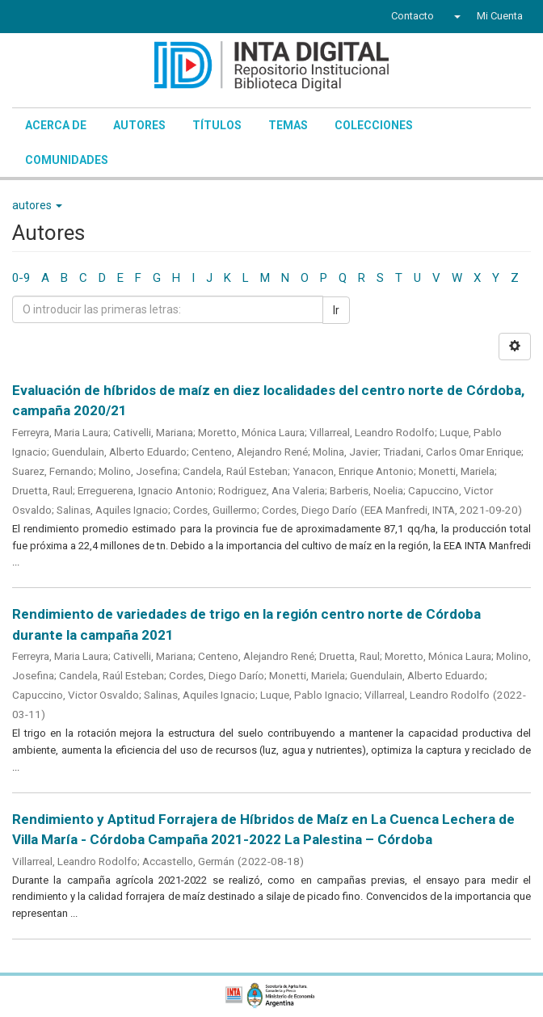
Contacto (412, 16)
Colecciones (374, 125)
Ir (336, 310)
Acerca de (55, 125)
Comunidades (66, 159)
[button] (455, 16)
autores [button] (37, 205)
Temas (288, 125)
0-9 (21, 278)
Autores (139, 125)
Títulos (217, 125)
